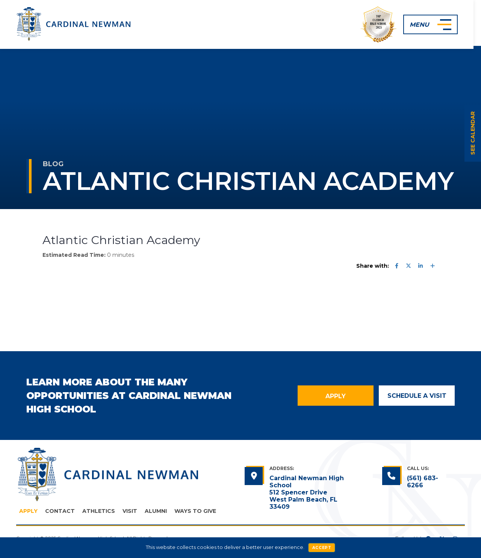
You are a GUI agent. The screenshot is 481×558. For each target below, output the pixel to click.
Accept (321, 547)
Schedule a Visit (416, 395)
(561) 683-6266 (422, 482)
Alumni (156, 511)
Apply (335, 396)
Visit (130, 511)
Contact (60, 511)
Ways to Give (195, 511)
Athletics (98, 511)
